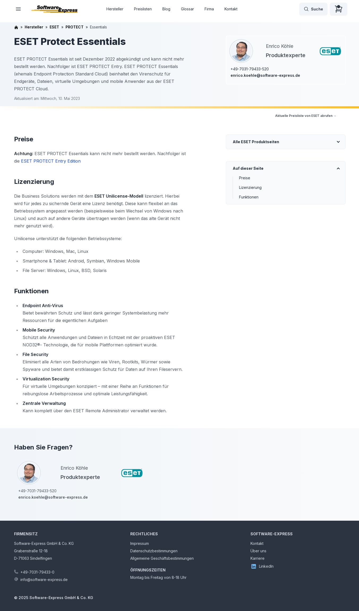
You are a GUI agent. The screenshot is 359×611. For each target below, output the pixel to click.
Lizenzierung (250, 187)
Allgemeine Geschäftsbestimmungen (162, 558)
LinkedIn (262, 566)
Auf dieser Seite (248, 168)
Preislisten (143, 9)
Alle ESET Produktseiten (256, 141)
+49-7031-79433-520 (250, 69)
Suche (313, 9)
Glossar (187, 9)
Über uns (258, 551)
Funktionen (248, 197)
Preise (244, 178)
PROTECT (75, 27)
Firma (209, 9)
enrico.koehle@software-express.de (265, 75)
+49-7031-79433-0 (37, 572)
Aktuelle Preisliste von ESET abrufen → (305, 116)
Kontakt (230, 9)
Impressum (139, 543)
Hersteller (114, 9)
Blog (166, 9)
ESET (54, 27)
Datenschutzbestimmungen (154, 551)
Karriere (257, 558)
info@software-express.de (44, 579)
